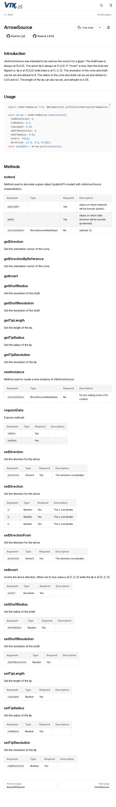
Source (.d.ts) (43, 36)
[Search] (101, 5)
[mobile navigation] (111, 5)
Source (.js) (15, 36)
